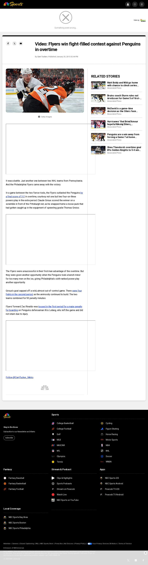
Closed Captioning (27, 544)
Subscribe (9, 438)
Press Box (59, 544)
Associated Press (114, 88)
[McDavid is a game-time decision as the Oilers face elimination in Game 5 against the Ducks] (98, 111)
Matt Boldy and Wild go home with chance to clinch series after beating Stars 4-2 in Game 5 (124, 84)
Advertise (7, 544)
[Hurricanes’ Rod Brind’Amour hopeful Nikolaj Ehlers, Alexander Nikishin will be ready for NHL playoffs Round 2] (98, 124)
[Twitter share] (14, 43)
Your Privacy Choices (100, 544)
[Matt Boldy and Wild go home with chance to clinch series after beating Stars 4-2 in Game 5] (98, 85)
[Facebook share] (8, 43)
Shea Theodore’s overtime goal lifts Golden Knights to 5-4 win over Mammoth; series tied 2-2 (124, 148)
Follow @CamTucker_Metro (19, 377)
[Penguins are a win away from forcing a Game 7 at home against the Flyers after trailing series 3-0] (98, 137)
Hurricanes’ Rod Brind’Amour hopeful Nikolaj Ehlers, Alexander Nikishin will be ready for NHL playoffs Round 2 (124, 123)
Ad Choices (68, 544)
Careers (15, 544)
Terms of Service (125, 544)
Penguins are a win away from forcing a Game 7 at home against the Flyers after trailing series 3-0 (124, 136)
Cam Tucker (42, 57)
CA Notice (113, 544)
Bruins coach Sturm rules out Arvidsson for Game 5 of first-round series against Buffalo (123, 97)
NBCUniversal (19, 548)
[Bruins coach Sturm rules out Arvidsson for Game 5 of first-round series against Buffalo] (98, 98)
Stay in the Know (10, 427)
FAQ (37, 544)
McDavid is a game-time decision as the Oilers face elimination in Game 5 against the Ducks (122, 110)
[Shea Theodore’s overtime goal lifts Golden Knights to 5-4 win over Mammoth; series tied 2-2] (98, 150)
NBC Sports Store (46, 544)
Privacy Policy (80, 544)
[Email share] (20, 43)
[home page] (13, 4)
